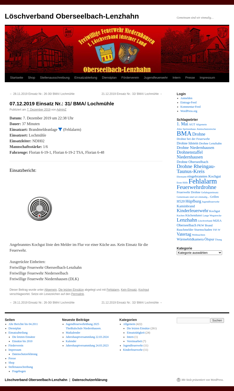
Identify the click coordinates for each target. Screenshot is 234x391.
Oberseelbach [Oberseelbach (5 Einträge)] (187, 225)
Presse (190, 77)
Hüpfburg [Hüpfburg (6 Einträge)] (193, 201)
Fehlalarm (112, 289)
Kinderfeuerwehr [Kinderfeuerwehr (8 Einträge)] (192, 210)
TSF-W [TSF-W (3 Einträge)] (216, 230)
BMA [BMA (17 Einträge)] (184, 133)
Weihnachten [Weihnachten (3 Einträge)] (198, 235)
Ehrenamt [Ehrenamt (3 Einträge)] (181, 176)
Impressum (207, 77)
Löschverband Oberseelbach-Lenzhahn (72, 16)
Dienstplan (109, 77)
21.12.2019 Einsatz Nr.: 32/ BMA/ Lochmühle (131, 94)
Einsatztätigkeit (136, 332)
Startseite (16, 77)
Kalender (71, 341)
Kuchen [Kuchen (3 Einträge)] (181, 215)
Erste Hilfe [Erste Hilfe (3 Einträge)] (182, 182)
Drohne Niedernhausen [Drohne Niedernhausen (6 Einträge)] (195, 147)
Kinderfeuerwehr (133, 349)
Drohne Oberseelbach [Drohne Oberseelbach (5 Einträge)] (192, 162)
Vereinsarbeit (134, 341)
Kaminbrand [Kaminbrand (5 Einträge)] (186, 206)
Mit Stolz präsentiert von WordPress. (202, 379)
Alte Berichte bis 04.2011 (23, 324)
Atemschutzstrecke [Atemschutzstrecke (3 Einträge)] (206, 129)
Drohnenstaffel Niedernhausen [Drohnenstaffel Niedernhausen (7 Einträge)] (190, 154)
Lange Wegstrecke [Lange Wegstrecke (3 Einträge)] (212, 215)
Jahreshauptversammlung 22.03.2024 (87, 337)
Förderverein (130, 77)
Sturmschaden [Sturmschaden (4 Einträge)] (203, 229)
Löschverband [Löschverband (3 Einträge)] (205, 220)
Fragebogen (19, 371)
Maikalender (73, 332)
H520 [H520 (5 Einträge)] (181, 201)
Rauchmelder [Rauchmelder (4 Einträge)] (185, 229)
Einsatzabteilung (85, 77)
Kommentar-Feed (191, 106)
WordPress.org (189, 111)
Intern (177, 77)
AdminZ (61, 109)
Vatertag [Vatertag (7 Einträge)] (184, 234)
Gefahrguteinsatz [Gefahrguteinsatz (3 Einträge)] (209, 192)
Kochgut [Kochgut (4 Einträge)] (214, 211)
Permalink (77, 294)
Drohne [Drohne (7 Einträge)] (198, 134)
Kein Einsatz (129, 289)
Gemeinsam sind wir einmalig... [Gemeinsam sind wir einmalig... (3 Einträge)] (193, 197)
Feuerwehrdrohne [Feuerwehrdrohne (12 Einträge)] (196, 187)
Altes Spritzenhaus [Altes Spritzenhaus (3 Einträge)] (186, 129)
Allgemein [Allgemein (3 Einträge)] (201, 124)
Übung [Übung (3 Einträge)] (218, 239)
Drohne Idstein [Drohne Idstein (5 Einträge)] (187, 143)
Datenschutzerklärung (24, 354)
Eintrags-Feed (189, 102)
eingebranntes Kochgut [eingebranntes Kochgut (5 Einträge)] (204, 176)
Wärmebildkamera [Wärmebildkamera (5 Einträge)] (190, 239)
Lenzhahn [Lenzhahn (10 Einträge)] (187, 220)
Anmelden (186, 98)
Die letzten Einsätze (71, 289)
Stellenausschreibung (54, 77)
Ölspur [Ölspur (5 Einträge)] (209, 239)
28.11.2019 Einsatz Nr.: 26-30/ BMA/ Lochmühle (42, 94)
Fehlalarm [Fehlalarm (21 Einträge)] (202, 181)
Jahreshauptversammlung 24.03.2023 (87, 345)
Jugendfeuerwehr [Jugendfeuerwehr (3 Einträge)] (210, 201)
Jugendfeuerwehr (156, 77)
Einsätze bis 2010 (22, 341)
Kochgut (143, 289)
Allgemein (50, 289)
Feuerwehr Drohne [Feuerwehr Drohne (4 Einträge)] (188, 192)
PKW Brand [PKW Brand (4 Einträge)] (205, 225)
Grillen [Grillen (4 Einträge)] (214, 196)
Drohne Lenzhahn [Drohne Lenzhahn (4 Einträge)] (210, 143)
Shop (31, 77)
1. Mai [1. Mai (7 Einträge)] (182, 124)
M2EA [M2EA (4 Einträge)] (217, 220)
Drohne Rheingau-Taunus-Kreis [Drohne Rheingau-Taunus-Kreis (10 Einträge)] (196, 168)
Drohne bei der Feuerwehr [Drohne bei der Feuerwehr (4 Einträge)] (193, 139)
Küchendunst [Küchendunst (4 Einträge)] (193, 215)
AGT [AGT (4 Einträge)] (192, 124)
